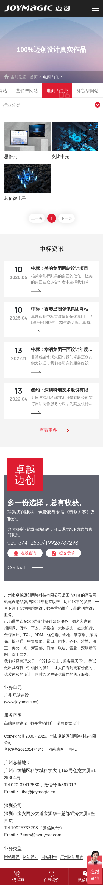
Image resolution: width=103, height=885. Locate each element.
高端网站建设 (15, 723)
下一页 (66, 219)
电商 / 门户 (52, 77)
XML (73, 749)
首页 (34, 77)
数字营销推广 (42, 723)
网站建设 (12, 856)
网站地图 (56, 749)
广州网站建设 (71, 856)
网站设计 (30, 856)
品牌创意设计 (68, 723)
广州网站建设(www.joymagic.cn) (21, 698)
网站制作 (49, 856)
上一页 (37, 219)
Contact (16, 567)
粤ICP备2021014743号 (23, 749)
